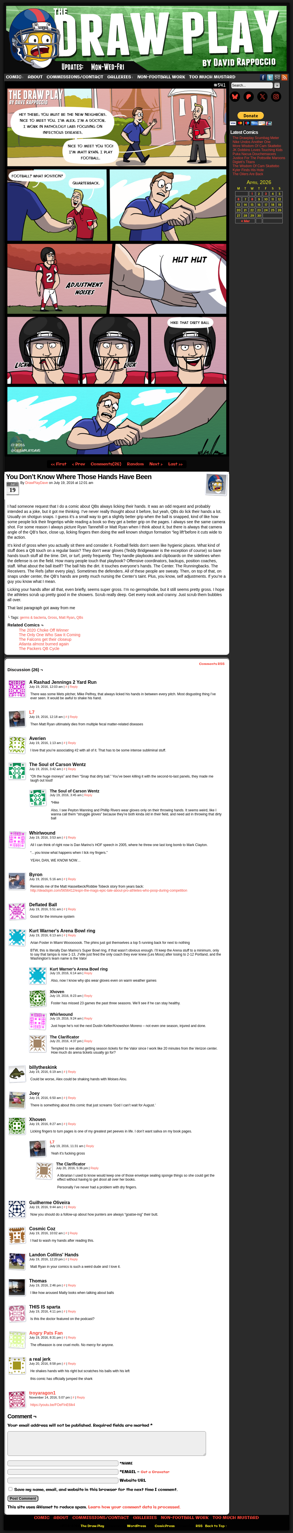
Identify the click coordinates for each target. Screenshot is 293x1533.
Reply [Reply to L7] (74, 716)
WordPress (136, 1526)
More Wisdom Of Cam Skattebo (257, 146)
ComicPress (165, 1526)
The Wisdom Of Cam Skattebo (256, 166)
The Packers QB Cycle (39, 648)
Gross (52, 618)
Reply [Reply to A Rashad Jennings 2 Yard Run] (74, 686)
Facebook (263, 77)
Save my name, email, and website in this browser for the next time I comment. (96, 1490)
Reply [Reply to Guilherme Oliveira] (72, 1207)
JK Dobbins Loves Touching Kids (258, 150)
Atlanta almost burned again (44, 644)
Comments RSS (212, 664)
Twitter (270, 77)
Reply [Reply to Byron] (72, 879)
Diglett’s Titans (244, 162)
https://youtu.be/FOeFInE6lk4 (52, 1405)
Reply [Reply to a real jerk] (72, 1363)
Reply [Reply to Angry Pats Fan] (72, 1337)
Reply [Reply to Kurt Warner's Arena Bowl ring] (72, 935)
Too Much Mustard (212, 77)
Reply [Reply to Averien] (72, 743)
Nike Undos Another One (252, 142)
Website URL (133, 1480)
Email (277, 77)
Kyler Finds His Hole (248, 170)
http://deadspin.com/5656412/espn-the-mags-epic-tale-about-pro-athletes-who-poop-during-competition (108, 890)
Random (135, 464)
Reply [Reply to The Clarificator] (88, 1041)
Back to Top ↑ (216, 1526)
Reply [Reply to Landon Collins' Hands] (74, 1259)
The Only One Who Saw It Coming (49, 634)
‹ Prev (78, 464)
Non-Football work (161, 77)
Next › (156, 464)
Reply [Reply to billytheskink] (72, 1071)
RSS (284, 77)
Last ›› (175, 464)
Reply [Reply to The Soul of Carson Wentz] (72, 769)
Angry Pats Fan (46, 1333)
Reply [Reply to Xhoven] (88, 995)
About (35, 77)
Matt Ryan (67, 618)
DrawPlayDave (36, 483)
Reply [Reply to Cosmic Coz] (74, 1233)
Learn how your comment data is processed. (134, 1507)
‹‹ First (58, 464)
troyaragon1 (42, 1393)
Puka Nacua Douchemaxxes (254, 154)
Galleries (120, 77)
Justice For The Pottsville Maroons (259, 158)
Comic (15, 77)
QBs (79, 618)
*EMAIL (144, 1472)
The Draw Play (147, 38)
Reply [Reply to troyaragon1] (81, 1397)
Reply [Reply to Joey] (72, 1098)
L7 (32, 712)
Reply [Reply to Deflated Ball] (72, 909)
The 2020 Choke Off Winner (44, 630)
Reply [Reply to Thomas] (72, 1285)
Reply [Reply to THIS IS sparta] (72, 1311)
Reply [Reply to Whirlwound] (72, 837)
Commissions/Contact (75, 77)
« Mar (245, 221)
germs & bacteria (33, 618)
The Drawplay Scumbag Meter (256, 138)
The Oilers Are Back (248, 174)
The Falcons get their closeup (45, 639)
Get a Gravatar (155, 1472)
